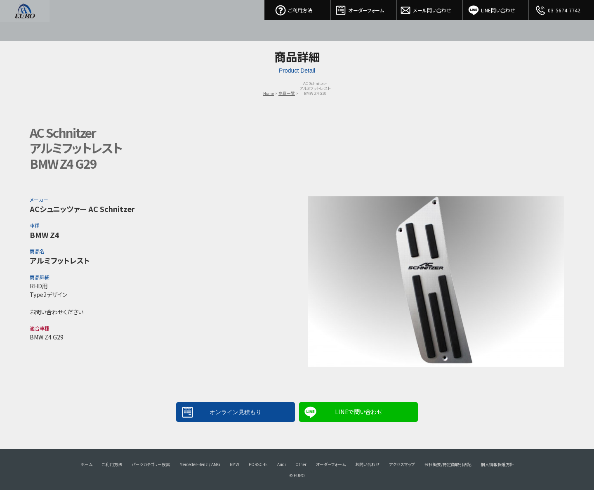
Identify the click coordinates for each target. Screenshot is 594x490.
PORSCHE (258, 464)
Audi (281, 464)
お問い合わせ (367, 464)
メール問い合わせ (429, 8)
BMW (234, 464)
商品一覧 (286, 93)
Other (300, 464)
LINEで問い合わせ (358, 411)
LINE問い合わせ (495, 8)
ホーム (86, 464)
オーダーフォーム (363, 8)
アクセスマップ (402, 464)
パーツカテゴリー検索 (151, 464)
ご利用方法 (297, 8)
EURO (25, 20)
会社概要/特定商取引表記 (447, 464)
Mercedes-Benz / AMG (199, 464)
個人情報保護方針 (497, 464)
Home (268, 93)
